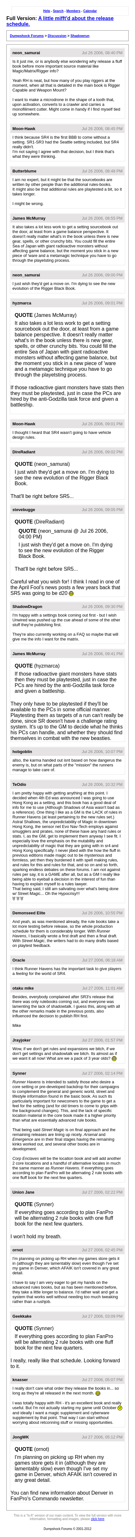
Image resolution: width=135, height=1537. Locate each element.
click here (97, 1519)
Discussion (57, 36)
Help (46, 11)
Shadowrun (79, 36)
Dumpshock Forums (27, 36)
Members (74, 11)
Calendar (90, 11)
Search (58, 11)
